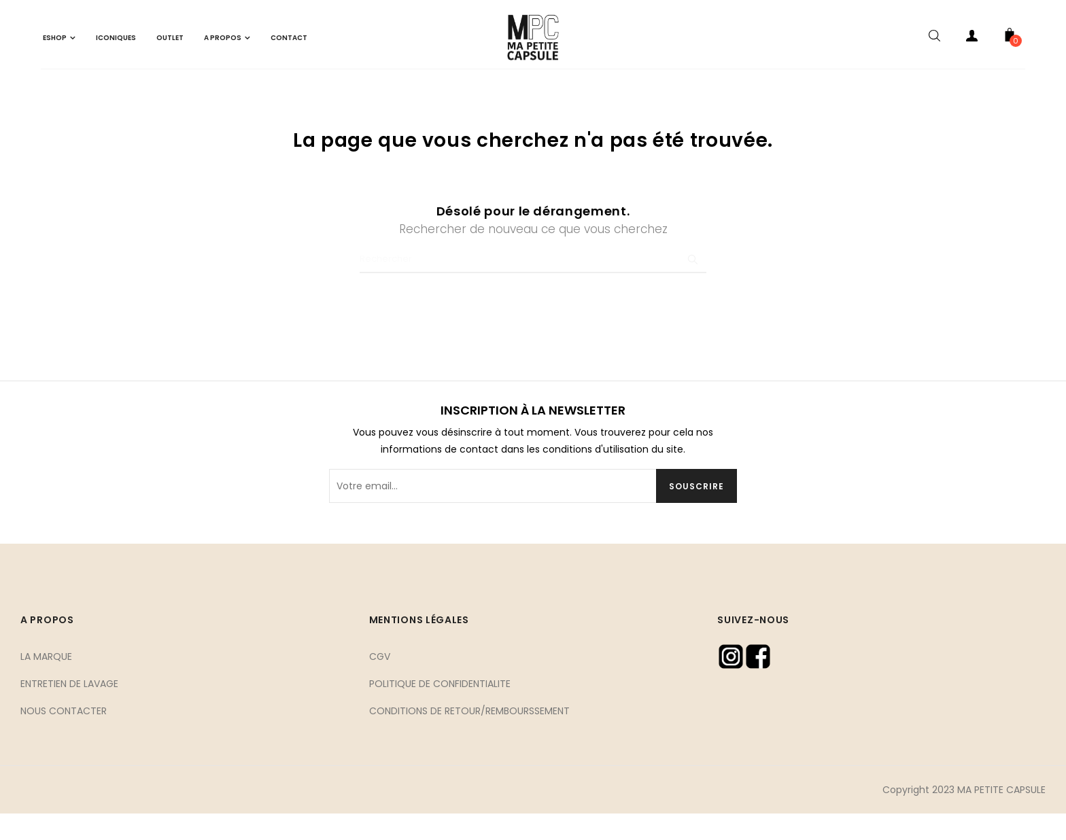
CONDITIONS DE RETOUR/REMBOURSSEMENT (469, 736)
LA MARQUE (46, 682)
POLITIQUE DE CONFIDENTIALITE (440, 709)
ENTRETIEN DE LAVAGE (69, 709)
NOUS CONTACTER (63, 736)
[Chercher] (533, 286)
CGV (379, 682)
